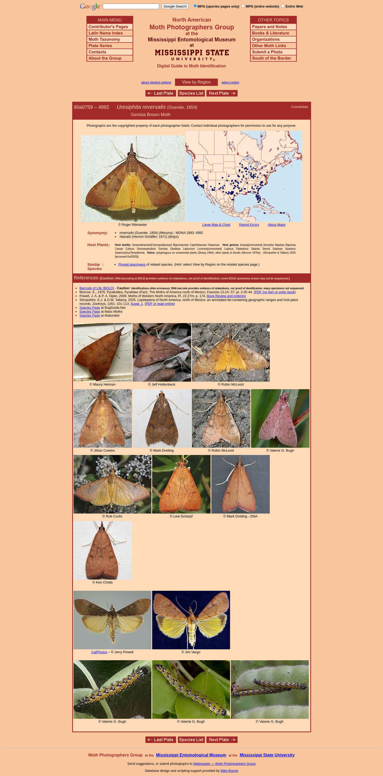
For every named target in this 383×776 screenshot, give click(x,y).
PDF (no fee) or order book (275, 292)
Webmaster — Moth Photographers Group (224, 764)
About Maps (276, 225)
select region (230, 82)
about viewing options (156, 82)
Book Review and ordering (226, 296)
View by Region (196, 82)
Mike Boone (229, 771)
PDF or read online (159, 304)
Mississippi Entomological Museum (191, 755)
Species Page (89, 308)
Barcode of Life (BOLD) (96, 288)
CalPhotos (99, 652)
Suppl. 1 (137, 304)
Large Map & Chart (216, 225)
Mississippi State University (267, 755)
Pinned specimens (132, 264)
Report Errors (249, 225)
